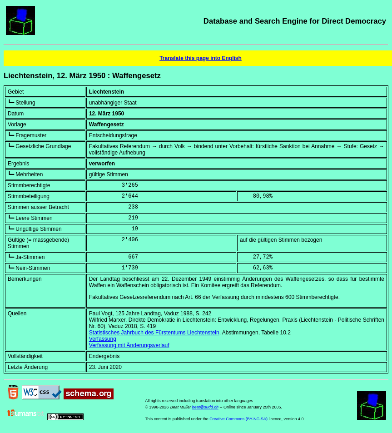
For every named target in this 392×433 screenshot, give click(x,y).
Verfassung (102, 339)
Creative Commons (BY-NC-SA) (238, 419)
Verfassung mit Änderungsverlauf (129, 345)
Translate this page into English (200, 58)
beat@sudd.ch (205, 407)
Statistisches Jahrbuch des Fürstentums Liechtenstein (154, 332)
